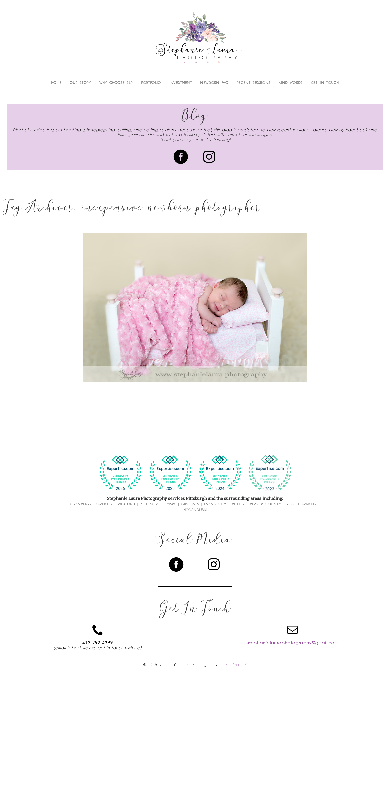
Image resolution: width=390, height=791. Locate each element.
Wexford (126, 504)
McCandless (195, 510)
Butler (238, 504)
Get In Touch (325, 82)
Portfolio (151, 82)
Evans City (215, 504)
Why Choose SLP (116, 82)
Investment (180, 82)
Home (56, 82)
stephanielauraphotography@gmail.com (292, 642)
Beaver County (265, 504)
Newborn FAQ (214, 82)
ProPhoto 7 (236, 664)
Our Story (80, 82)
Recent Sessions (253, 82)
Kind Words (291, 82)
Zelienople (151, 504)
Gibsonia (190, 504)
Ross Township (301, 504)
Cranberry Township (91, 504)
